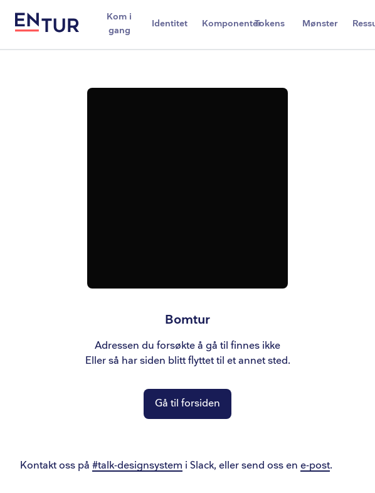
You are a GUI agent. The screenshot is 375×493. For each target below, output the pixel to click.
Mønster (319, 23)
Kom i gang (119, 23)
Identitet (170, 23)
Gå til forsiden (187, 404)
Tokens (270, 23)
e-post (315, 466)
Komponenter (223, 23)
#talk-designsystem (137, 466)
